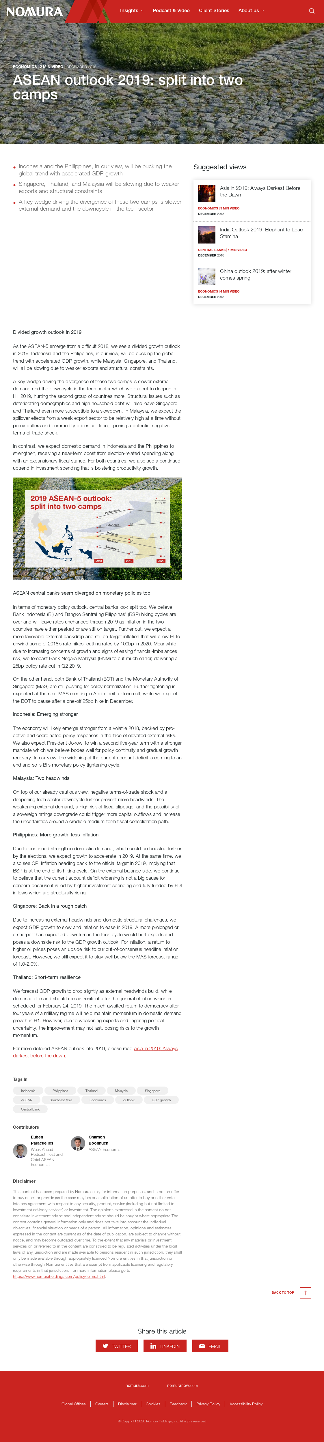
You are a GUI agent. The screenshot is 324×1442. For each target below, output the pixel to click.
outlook (129, 1100)
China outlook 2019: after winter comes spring (255, 274)
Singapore (152, 1090)
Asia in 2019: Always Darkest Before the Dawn (260, 191)
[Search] (312, 11)
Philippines (60, 1090)
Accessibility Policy (246, 1403)
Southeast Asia (61, 1100)
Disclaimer (127, 1403)
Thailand (91, 1090)
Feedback (178, 1403)
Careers (102, 1403)
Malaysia (121, 1090)
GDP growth (161, 1100)
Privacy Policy (208, 1403)
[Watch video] (97, 275)
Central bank (30, 1109)
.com (137, 1385)
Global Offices (74, 1403)
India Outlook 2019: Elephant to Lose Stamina (261, 232)
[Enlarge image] (97, 528)
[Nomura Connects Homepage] (32, 11)
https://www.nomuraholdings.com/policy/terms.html (59, 1276)
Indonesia (28, 1090)
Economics (98, 1100)
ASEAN (26, 1100)
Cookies (153, 1403)
